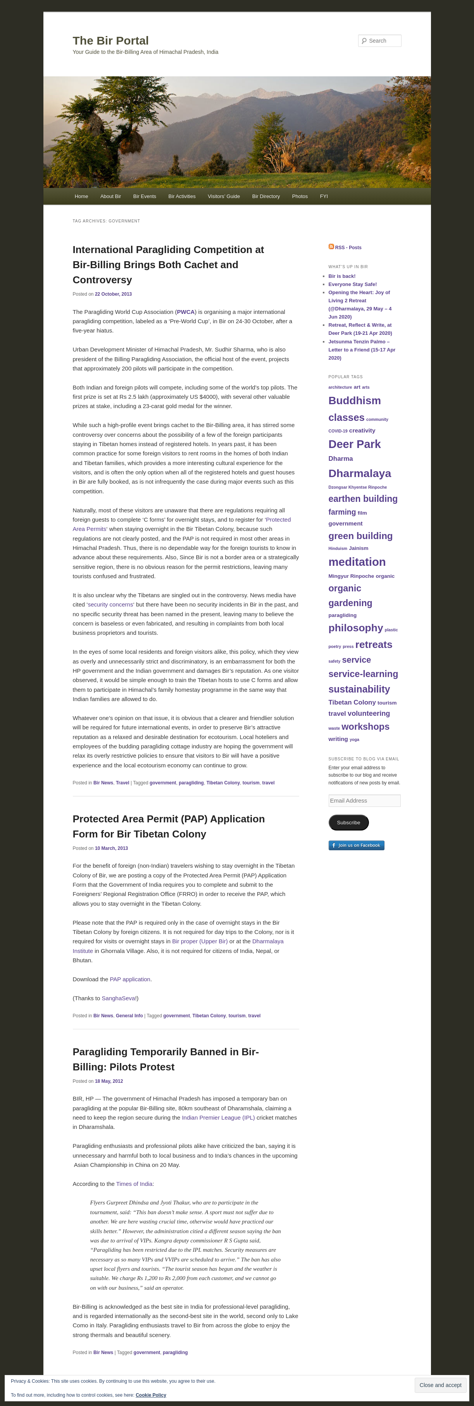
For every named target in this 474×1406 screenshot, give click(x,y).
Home (81, 196)
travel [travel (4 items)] (337, 713)
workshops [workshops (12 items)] (365, 727)
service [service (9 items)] (356, 660)
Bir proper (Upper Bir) (200, 941)
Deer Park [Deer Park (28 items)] (355, 444)
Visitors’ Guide (224, 196)
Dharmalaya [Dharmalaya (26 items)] (360, 473)
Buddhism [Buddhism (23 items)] (355, 401)
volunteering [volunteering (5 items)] (369, 713)
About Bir (110, 196)
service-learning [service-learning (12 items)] (363, 674)
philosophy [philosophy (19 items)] (356, 628)
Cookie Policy (151, 1395)
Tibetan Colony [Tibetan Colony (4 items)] (352, 702)
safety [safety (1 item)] (335, 661)
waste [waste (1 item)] (334, 728)
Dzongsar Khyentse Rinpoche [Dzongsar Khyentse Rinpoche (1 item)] (358, 487)
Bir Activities (182, 196)
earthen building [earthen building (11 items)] (363, 499)
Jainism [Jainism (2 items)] (358, 548)
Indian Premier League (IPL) (218, 1117)
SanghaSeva (118, 998)
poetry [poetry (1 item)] (335, 646)
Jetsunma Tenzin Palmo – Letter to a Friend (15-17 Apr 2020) (362, 350)
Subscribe (348, 822)
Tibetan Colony (223, 783)
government (163, 783)
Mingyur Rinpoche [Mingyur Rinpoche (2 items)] (351, 576)
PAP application (130, 979)
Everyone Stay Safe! (353, 284)
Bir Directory (266, 196)
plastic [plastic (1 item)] (391, 629)
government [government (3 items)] (346, 523)
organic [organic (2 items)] (385, 576)
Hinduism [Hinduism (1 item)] (338, 548)
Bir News (103, 783)
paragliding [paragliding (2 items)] (343, 615)
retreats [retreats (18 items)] (374, 644)
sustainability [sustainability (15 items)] (359, 689)
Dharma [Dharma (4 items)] (341, 458)
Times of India (134, 1183)
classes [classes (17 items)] (347, 417)
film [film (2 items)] (362, 513)
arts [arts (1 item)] (366, 387)
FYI (324, 196)
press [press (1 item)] (348, 646)
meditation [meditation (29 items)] (357, 561)
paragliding (191, 783)
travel (268, 783)
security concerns (110, 604)
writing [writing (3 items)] (338, 739)
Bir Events (144, 196)
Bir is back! (342, 276)
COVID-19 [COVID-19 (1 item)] (338, 431)
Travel (122, 783)
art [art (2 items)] (357, 387)
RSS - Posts (345, 247)
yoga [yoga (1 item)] (354, 739)
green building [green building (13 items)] (361, 536)
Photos (300, 196)
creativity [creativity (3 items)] (362, 430)
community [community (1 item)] (377, 419)
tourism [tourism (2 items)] (387, 703)
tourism (251, 783)
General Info (129, 1015)
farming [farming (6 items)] (342, 512)
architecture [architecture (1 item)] (340, 387)
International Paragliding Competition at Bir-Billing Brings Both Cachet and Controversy (168, 265)
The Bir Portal (111, 40)
